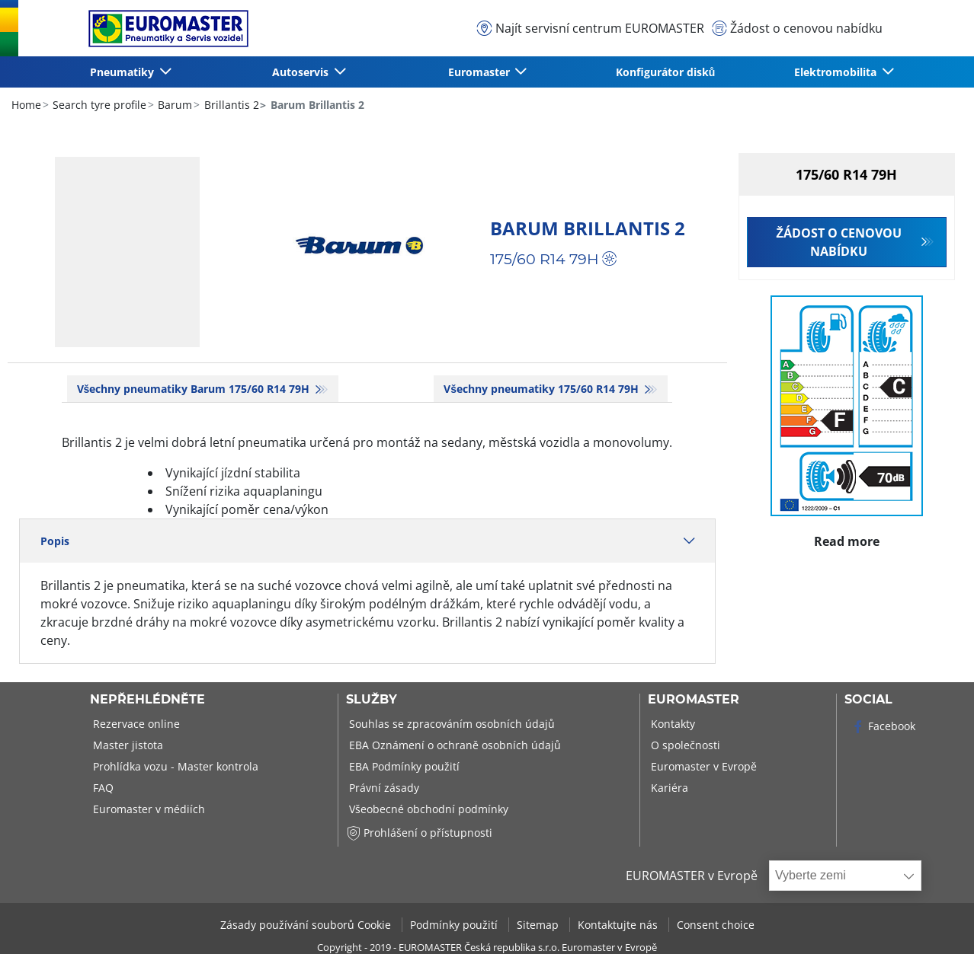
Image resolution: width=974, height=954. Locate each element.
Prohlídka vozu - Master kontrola (174, 766)
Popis (367, 541)
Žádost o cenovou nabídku (839, 242)
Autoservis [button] (302, 72)
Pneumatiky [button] (123, 72)
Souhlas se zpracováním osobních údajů (450, 723)
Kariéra (668, 787)
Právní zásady (382, 787)
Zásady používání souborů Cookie (307, 924)
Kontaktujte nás (619, 924)
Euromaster (693, 700)
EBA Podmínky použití (403, 766)
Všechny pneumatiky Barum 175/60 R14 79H (195, 388)
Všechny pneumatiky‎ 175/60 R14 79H (543, 388)
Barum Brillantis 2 (587, 228)
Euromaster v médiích (147, 809)
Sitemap (539, 924)
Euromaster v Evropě (702, 766)
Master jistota (126, 745)
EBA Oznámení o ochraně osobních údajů (453, 745)
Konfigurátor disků (666, 72)
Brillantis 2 (230, 104)
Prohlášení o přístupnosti (419, 832)
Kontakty (671, 723)
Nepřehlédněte (147, 700)
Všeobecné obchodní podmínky (427, 809)
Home (26, 104)
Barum (173, 104)
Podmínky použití (455, 924)
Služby (371, 700)
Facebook (883, 726)
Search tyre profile (98, 104)
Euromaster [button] (480, 72)
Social (868, 700)
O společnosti (684, 745)
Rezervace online (135, 723)
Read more (847, 537)
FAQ (102, 787)
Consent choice (716, 924)
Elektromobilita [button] (836, 72)
